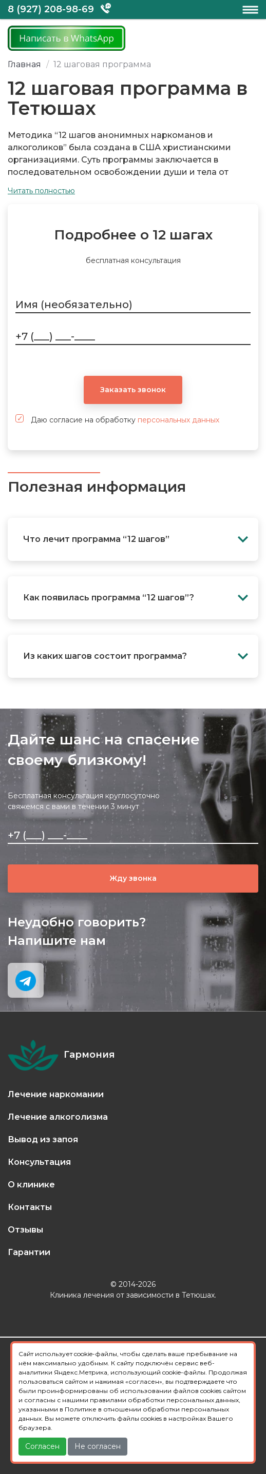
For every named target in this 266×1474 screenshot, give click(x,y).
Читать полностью (41, 190)
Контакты (30, 1207)
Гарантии (29, 1252)
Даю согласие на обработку (117, 419)
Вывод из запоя (43, 1139)
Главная (24, 64)
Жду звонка (133, 878)
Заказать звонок (133, 389)
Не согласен (97, 1446)
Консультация (39, 1162)
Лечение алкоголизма (58, 1117)
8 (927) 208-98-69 (51, 9)
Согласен (42, 1446)
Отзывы (25, 1230)
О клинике (31, 1184)
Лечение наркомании (56, 1094)
